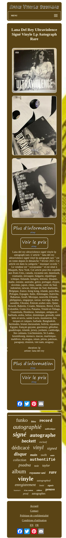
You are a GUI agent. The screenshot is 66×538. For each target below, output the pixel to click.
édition (39, 490)
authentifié (42, 460)
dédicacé (20, 447)
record (45, 420)
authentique (50, 429)
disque (20, 454)
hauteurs (17, 490)
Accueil (34, 506)
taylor (46, 465)
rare (52, 472)
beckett (29, 441)
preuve (50, 489)
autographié (27, 427)
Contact (34, 510)
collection (19, 460)
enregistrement (25, 485)
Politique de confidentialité (34, 515)
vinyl (38, 447)
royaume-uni (38, 473)
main (33, 455)
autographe (43, 435)
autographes (38, 493)
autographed (44, 480)
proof (25, 493)
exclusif (43, 442)
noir (36, 465)
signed (52, 448)
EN (31, 525)
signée (51, 485)
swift (44, 455)
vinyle (25, 478)
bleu (33, 421)
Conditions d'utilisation (34, 520)
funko (22, 420)
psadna (24, 465)
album (19, 471)
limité (41, 485)
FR (37, 525)
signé (19, 434)
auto (52, 455)
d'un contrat (28, 490)
